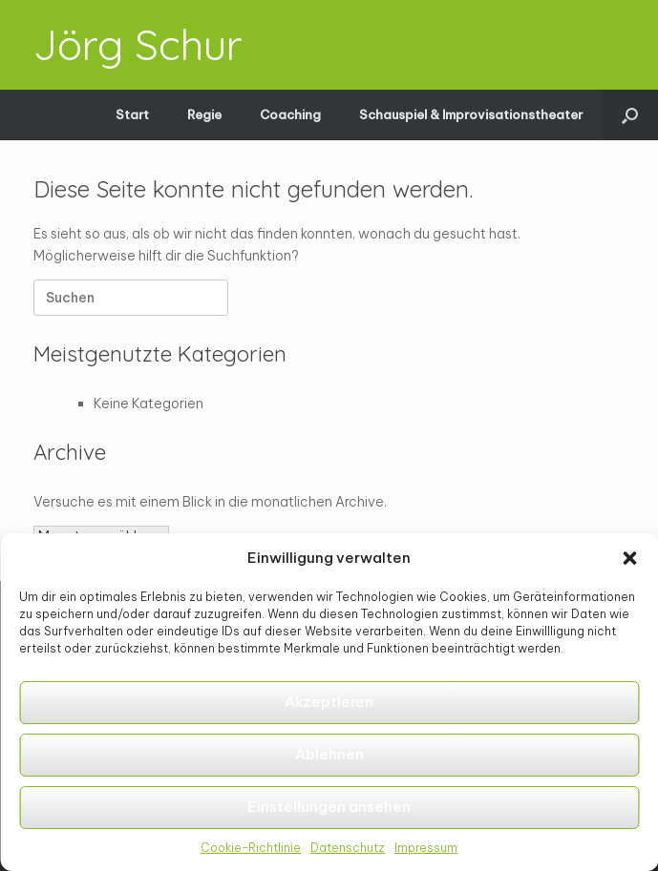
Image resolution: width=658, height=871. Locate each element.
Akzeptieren (329, 702)
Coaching (290, 114)
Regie (204, 114)
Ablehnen (329, 754)
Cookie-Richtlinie (251, 847)
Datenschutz (347, 847)
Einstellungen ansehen (329, 807)
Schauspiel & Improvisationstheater (471, 114)
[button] (629, 558)
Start (132, 114)
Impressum (425, 847)
